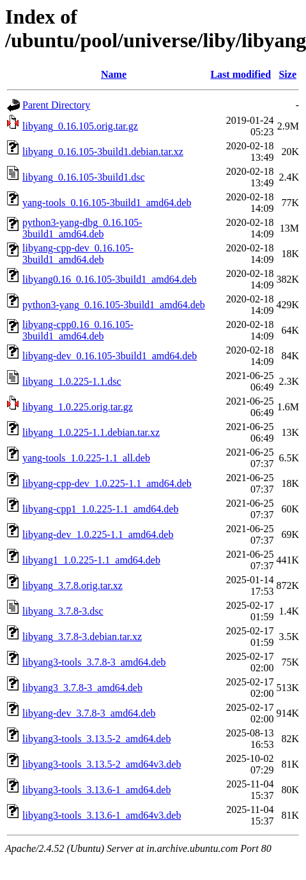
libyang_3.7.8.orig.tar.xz (72, 585)
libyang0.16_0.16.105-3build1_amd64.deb (109, 279)
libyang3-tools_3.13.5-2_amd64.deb (96, 738)
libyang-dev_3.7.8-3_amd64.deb (88, 713)
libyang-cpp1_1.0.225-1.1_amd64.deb (100, 508)
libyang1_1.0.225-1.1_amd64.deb (91, 560)
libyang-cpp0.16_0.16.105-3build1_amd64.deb (78, 330)
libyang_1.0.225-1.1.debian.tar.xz (91, 432)
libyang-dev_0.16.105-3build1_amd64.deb (109, 355)
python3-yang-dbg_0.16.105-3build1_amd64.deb (82, 228)
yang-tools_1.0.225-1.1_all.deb (86, 457)
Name (113, 74)
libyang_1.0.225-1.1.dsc (71, 381)
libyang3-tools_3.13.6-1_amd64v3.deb (101, 815)
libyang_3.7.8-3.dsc (62, 611)
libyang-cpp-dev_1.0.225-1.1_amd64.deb (107, 483)
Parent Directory (56, 105)
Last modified (240, 74)
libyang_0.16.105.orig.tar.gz (80, 126)
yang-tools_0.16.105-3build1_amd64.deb (106, 202)
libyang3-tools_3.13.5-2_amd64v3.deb (101, 764)
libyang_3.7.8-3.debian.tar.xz (82, 636)
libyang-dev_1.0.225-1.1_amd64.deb (97, 534)
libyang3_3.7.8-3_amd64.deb (82, 687)
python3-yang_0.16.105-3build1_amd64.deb (113, 304)
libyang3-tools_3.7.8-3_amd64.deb (93, 662)
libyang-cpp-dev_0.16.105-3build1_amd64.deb (78, 253)
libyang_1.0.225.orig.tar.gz (77, 406)
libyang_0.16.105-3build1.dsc (83, 177)
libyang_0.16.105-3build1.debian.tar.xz (102, 151)
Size (287, 74)
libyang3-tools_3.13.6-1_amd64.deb (96, 789)
